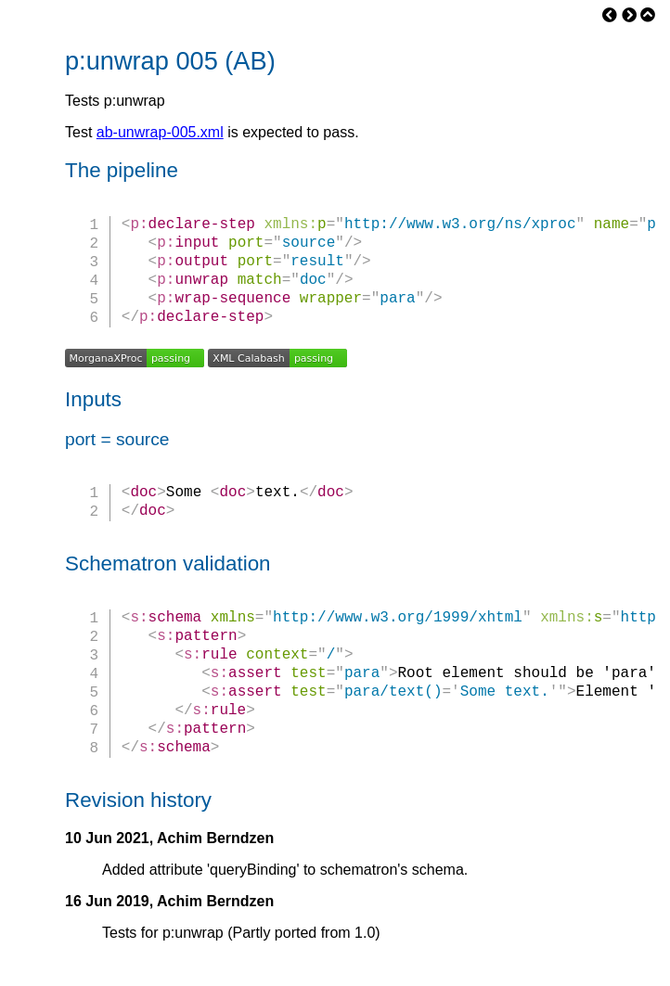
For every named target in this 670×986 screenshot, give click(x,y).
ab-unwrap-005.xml (160, 132)
